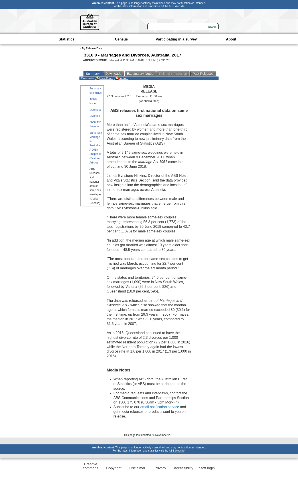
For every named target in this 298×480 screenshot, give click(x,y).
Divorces (94, 115)
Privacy (160, 468)
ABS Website (176, 6)
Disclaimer (137, 468)
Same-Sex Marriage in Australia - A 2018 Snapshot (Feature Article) (95, 147)
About (231, 39)
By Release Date (92, 48)
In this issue (93, 101)
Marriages (95, 109)
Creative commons (90, 466)
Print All (121, 78)
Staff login (207, 468)
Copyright (113, 468)
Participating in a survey (176, 39)
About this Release (95, 124)
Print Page (104, 78)
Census (121, 39)
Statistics (66, 39)
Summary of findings (95, 90)
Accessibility (183, 468)
